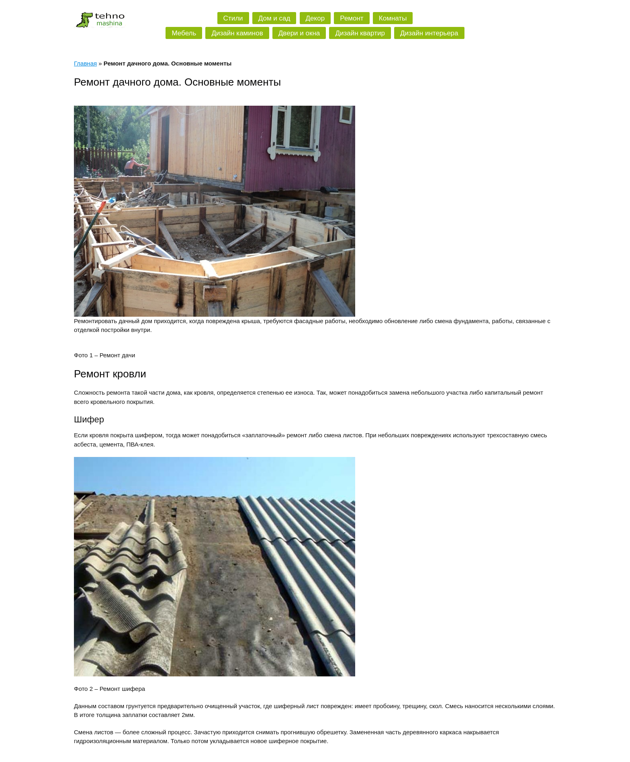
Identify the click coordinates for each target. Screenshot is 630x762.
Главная (85, 63)
